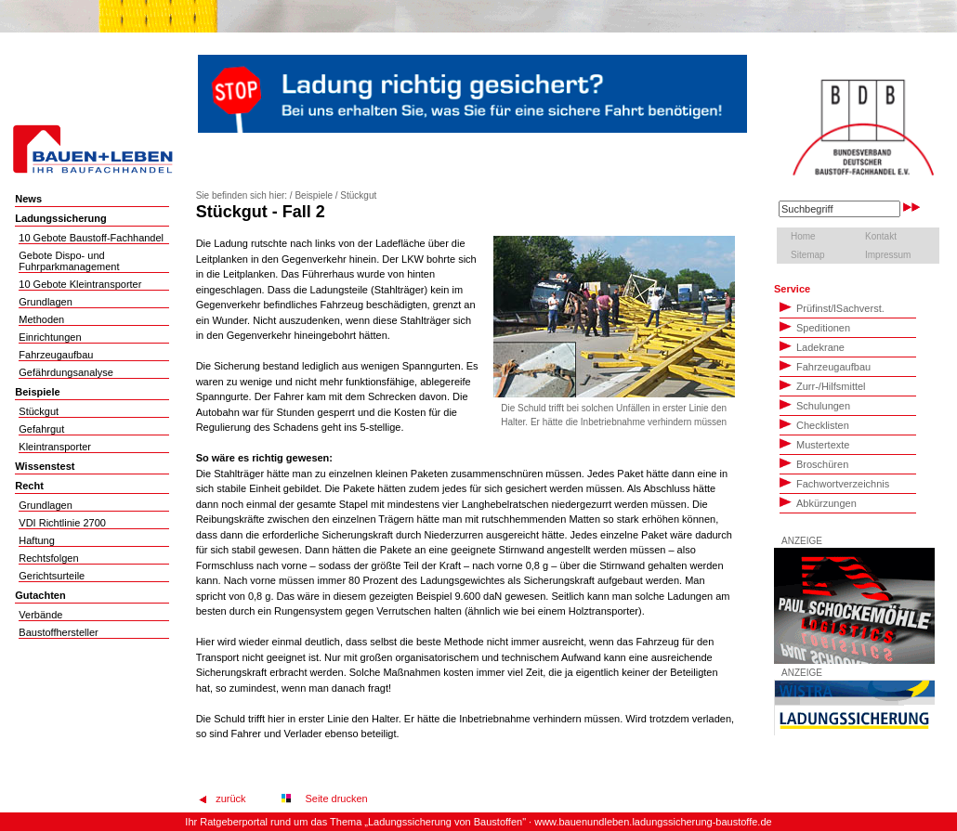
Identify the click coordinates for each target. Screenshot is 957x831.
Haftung (37, 540)
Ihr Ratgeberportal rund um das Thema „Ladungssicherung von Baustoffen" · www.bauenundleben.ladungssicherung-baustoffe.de (478, 821)
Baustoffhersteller (58, 632)
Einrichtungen (50, 337)
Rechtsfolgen (48, 558)
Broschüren (814, 463)
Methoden (41, 319)
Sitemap (808, 255)
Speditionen (815, 326)
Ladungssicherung (60, 218)
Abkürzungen (818, 502)
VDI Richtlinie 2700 (62, 522)
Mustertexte (814, 443)
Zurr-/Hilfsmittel (823, 385)
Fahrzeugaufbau (56, 354)
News (28, 198)
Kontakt (881, 236)
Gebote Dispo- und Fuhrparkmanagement (69, 261)
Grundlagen (45, 301)
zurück (230, 798)
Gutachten (40, 595)
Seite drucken (333, 798)
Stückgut (39, 411)
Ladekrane (812, 346)
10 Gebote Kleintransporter (80, 284)
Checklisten (814, 424)
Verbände (40, 614)
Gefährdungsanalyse (66, 372)
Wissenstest (44, 466)
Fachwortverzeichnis (834, 482)
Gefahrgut (41, 429)
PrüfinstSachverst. (832, 307)
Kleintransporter (55, 446)
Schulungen (815, 404)
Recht (29, 485)
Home (803, 236)
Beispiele (37, 391)
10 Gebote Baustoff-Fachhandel (91, 237)
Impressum (888, 255)
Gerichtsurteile (52, 575)
